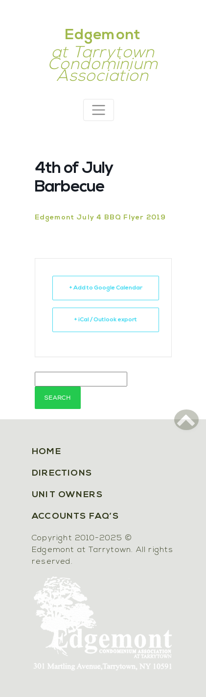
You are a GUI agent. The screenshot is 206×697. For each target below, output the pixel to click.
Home (46, 452)
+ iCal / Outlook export (105, 320)
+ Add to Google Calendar (105, 288)
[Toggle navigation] (98, 110)
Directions (62, 473)
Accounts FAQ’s (75, 516)
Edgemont (103, 35)
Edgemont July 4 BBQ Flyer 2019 (100, 217)
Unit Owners (67, 495)
